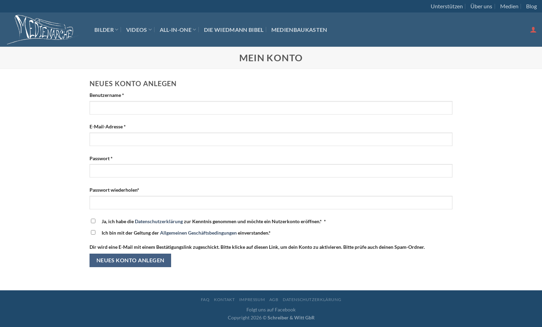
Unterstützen (447, 6)
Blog (531, 6)
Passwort (101, 158)
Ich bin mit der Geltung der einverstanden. (186, 233)
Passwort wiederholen (114, 190)
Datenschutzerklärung (159, 221)
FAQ (205, 299)
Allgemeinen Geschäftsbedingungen (198, 233)
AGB (274, 299)
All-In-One (178, 29)
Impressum (252, 299)
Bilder (106, 29)
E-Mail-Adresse (108, 126)
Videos (139, 29)
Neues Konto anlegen (130, 260)
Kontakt (224, 299)
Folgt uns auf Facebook (271, 309)
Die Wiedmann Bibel (234, 29)
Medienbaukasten (299, 29)
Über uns (481, 6)
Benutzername (107, 95)
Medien (509, 6)
